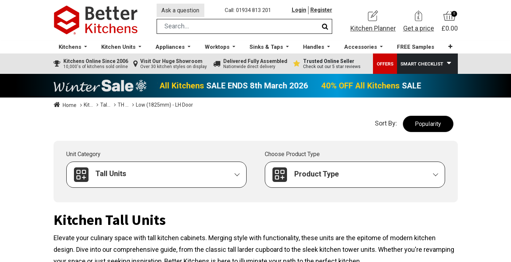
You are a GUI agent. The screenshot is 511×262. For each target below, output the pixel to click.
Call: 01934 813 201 (248, 10)
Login (299, 10)
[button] (450, 47)
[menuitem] (415, 47)
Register (321, 10)
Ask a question (181, 10)
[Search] (325, 27)
